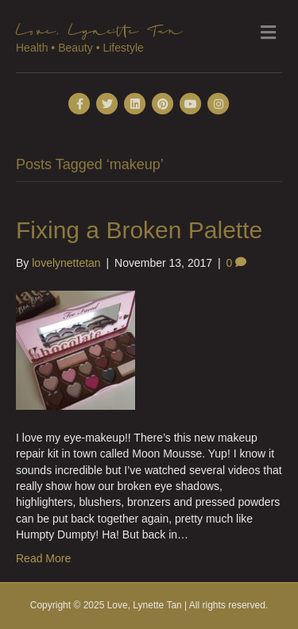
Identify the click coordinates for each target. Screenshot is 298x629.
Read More (43, 558)
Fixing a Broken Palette (139, 230)
